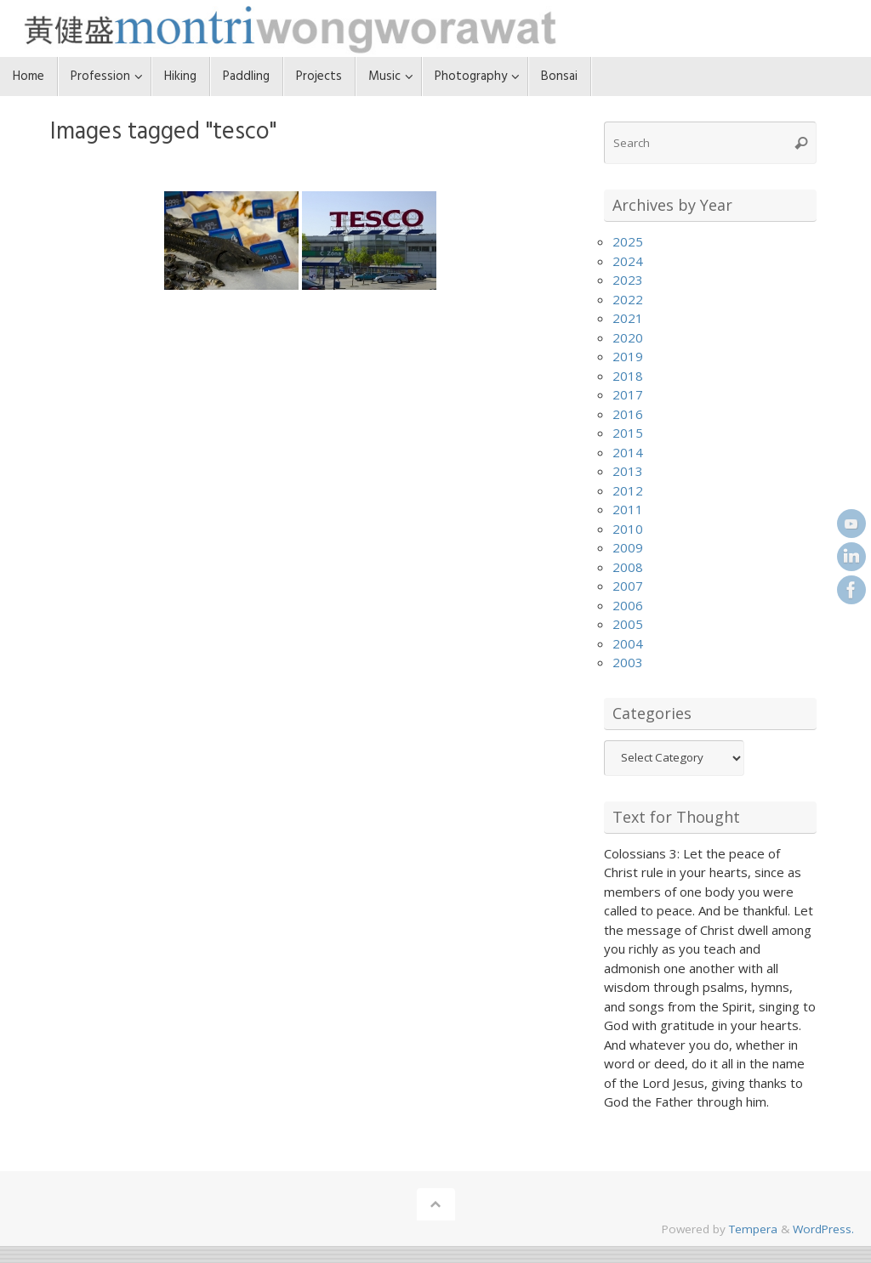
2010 (627, 528)
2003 (627, 662)
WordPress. (823, 1229)
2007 (627, 585)
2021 (627, 317)
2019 (627, 356)
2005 (627, 623)
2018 (627, 375)
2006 (627, 605)
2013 (627, 470)
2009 (627, 547)
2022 (627, 299)
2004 (627, 643)
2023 (627, 279)
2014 (627, 452)
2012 (627, 490)
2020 (627, 337)
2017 (627, 394)
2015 (627, 432)
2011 (627, 509)
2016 (627, 413)
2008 (627, 566)
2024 (627, 260)
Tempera (753, 1229)
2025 (627, 241)
